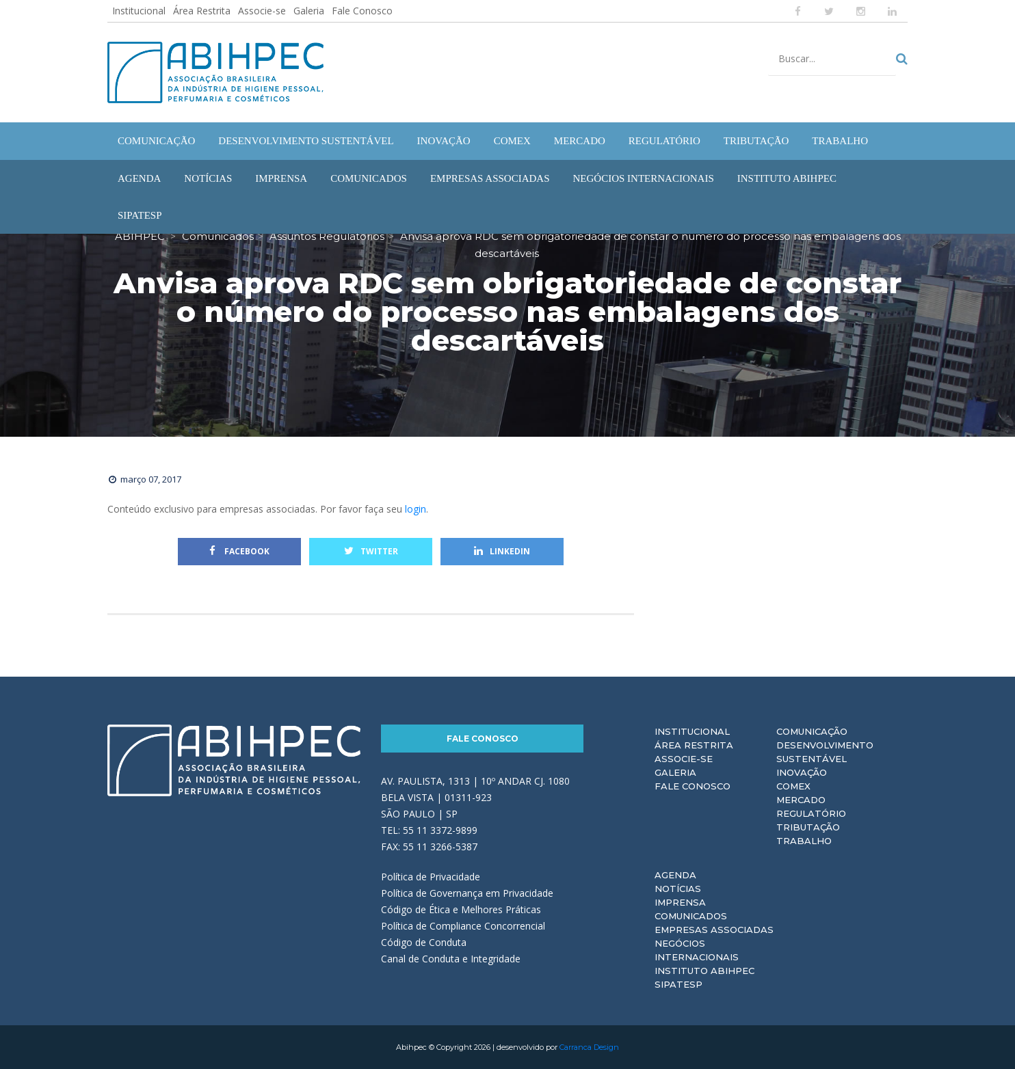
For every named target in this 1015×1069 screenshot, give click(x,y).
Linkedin (502, 551)
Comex (793, 786)
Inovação (801, 772)
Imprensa (680, 902)
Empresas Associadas (714, 929)
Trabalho (804, 840)
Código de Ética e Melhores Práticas (461, 909)
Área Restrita (201, 10)
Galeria (308, 10)
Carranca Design (589, 1047)
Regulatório (811, 813)
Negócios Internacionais (697, 950)
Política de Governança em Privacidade (467, 893)
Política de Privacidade (430, 876)
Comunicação (811, 731)
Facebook (239, 551)
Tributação (808, 827)
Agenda (675, 874)
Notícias (678, 888)
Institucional (139, 10)
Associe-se (262, 10)
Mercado (801, 799)
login (415, 508)
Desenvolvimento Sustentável (824, 752)
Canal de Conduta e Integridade (450, 958)
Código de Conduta (423, 942)
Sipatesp (678, 984)
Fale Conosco (362, 10)
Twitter (371, 551)
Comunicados (691, 915)
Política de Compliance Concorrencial (463, 925)
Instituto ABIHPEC (704, 970)
